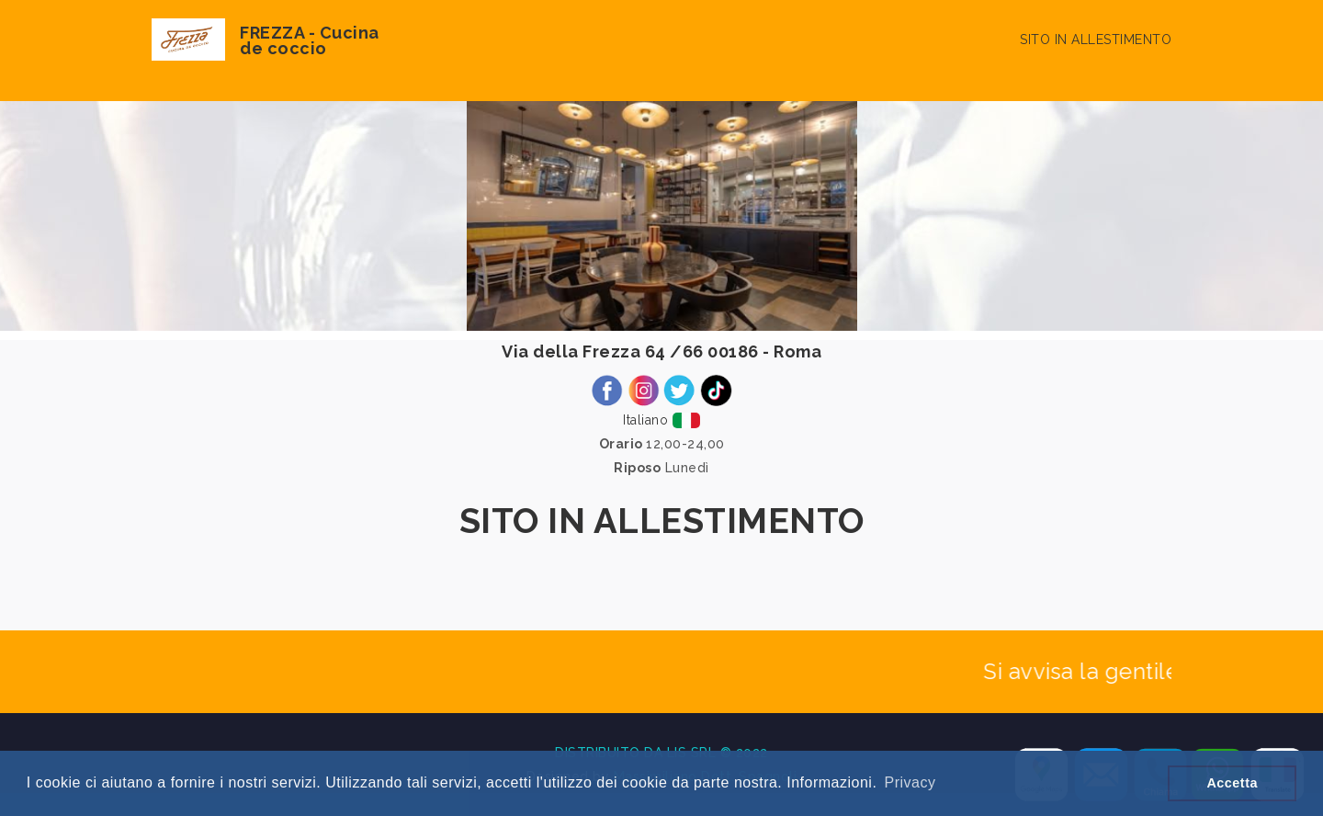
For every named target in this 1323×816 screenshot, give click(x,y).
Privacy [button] (909, 782)
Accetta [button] (1232, 783)
